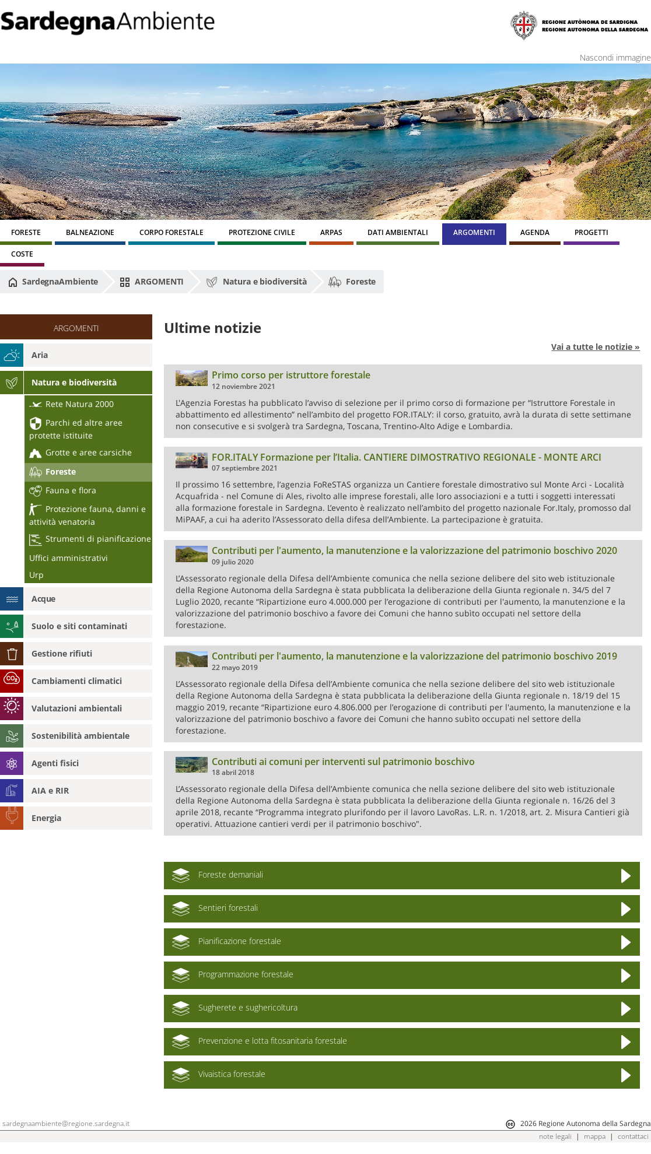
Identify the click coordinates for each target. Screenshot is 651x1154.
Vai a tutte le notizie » (595, 346)
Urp (36, 574)
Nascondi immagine (615, 57)
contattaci (633, 1136)
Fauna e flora (62, 490)
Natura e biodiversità (256, 282)
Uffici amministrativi (68, 557)
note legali (555, 1136)
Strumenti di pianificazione (90, 538)
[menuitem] (26, 234)
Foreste (352, 282)
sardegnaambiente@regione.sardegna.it (66, 1123)
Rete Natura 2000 (71, 403)
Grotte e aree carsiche (80, 452)
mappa (595, 1136)
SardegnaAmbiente (53, 281)
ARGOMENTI (152, 281)
